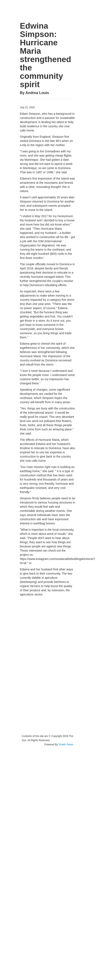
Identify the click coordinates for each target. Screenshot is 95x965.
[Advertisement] (39, 665)
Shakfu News (65, 744)
